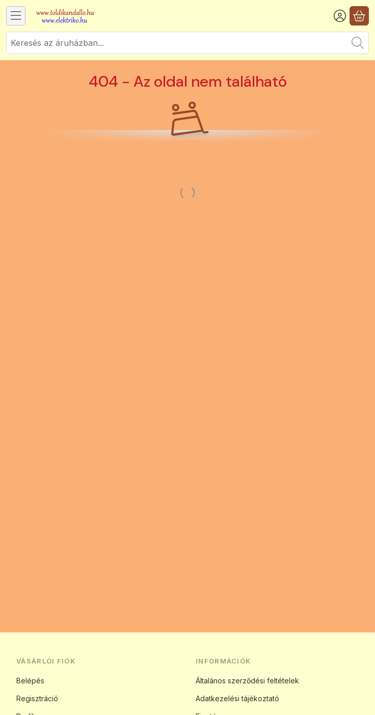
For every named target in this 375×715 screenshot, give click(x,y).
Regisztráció (37, 698)
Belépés (30, 680)
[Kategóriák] (15, 15)
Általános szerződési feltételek (247, 680)
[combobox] (187, 43)
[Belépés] (340, 15)
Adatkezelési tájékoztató (237, 698)
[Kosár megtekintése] (359, 15)
